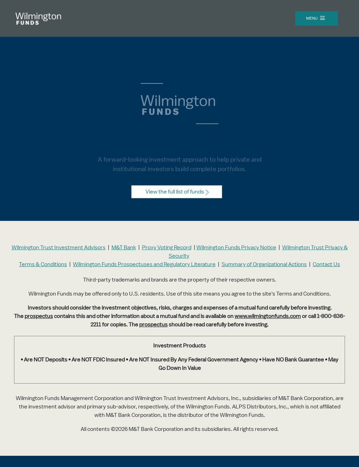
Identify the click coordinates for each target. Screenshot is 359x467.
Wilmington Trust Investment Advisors (59, 247)
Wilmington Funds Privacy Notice (236, 247)
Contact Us (326, 264)
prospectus (39, 316)
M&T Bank (123, 247)
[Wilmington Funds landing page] (42, 20)
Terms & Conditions (43, 264)
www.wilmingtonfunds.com (268, 316)
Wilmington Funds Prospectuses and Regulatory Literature (144, 264)
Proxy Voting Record (166, 247)
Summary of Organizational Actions (264, 264)
